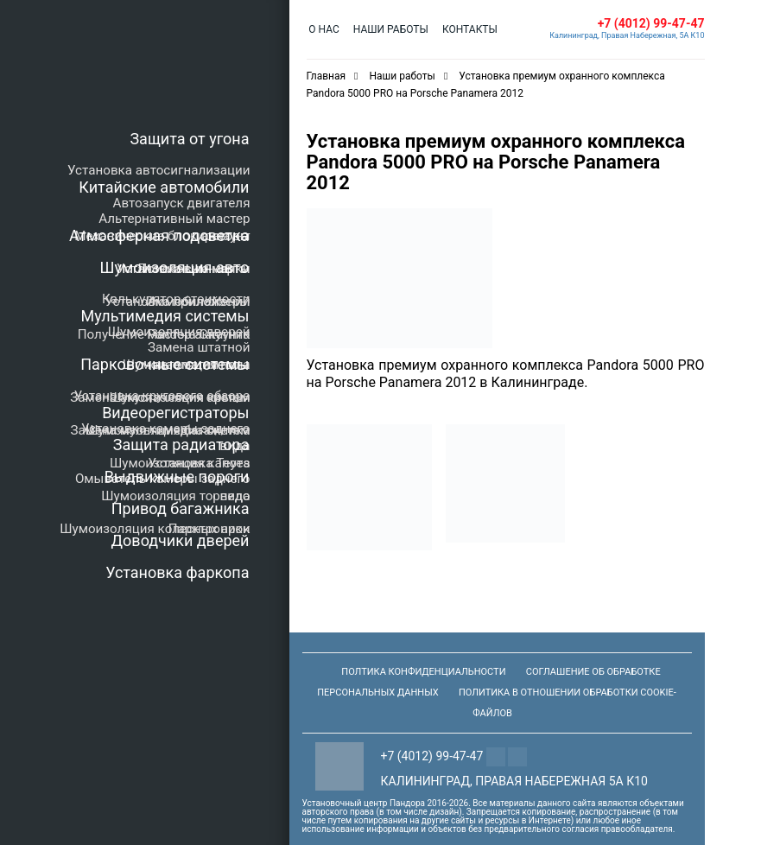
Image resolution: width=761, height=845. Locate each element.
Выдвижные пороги (177, 476)
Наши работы (388, 29)
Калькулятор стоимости (176, 299)
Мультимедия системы (164, 316)
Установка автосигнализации (158, 170)
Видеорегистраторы (175, 412)
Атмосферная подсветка (159, 235)
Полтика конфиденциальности (423, 671)
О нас (323, 29)
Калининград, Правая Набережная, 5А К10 (626, 35)
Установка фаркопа (177, 572)
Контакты (465, 29)
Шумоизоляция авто (175, 267)
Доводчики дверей (180, 540)
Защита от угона (189, 139)
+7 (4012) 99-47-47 (651, 23)
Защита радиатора (181, 444)
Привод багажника (180, 508)
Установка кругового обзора (162, 395)
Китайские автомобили (164, 187)
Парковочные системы (164, 364)
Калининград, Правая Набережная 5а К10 (514, 781)
